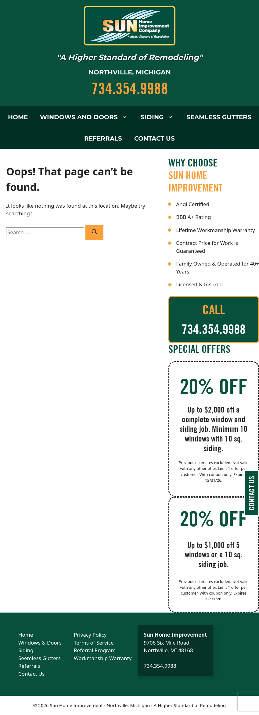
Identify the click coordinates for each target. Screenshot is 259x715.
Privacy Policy (90, 634)
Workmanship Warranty (102, 658)
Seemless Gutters (39, 658)
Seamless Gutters (218, 117)
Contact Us (154, 138)
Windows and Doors (84, 117)
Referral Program (95, 650)
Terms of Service (94, 642)
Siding (157, 117)
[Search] (94, 232)
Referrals (103, 138)
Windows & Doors (40, 642)
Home (18, 117)
